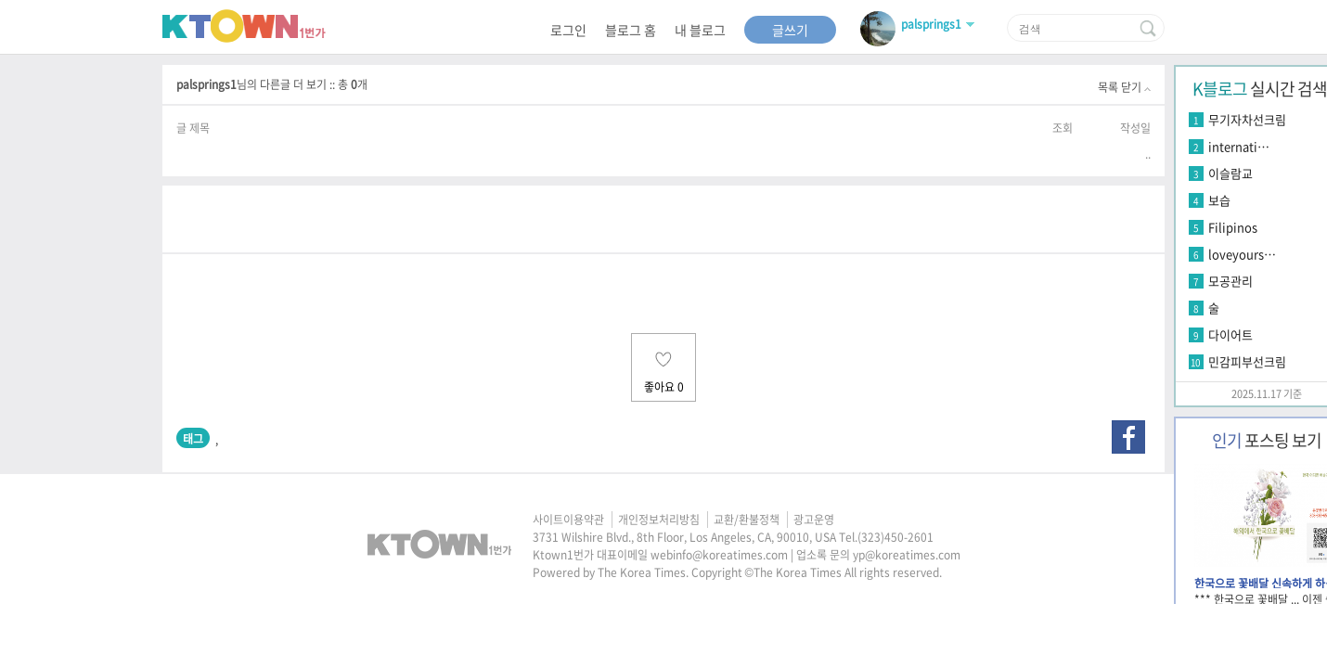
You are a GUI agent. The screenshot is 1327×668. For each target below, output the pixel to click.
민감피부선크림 (1247, 361)
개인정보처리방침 (659, 519)
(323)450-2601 (895, 537)
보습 (1219, 200)
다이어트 (1230, 334)
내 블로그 (700, 29)
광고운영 (813, 519)
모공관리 (1230, 280)
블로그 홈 (630, 29)
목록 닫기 (1124, 87)
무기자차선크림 (1247, 119)
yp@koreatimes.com (906, 554)
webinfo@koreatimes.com (719, 554)
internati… (1238, 146)
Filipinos (1232, 227)
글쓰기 (790, 29)
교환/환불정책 (746, 519)
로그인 (568, 29)
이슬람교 (1230, 173)
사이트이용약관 (568, 519)
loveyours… (1242, 254)
